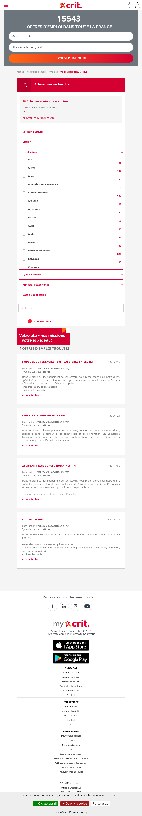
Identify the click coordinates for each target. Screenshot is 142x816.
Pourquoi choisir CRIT (71, 711)
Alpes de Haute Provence (43, 184)
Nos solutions (71, 715)
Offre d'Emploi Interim (71, 783)
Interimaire (71, 731)
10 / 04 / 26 (114, 466)
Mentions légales (71, 745)
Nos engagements (71, 677)
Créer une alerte (43, 321)
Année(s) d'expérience (73, 284)
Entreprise (71, 701)
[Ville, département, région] (71, 47)
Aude (31, 234)
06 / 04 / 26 (114, 519)
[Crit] (64, 606)
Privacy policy (78, 812)
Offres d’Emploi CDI (71, 788)
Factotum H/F (32, 519)
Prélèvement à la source (71, 771)
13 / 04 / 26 (114, 362)
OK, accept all (46, 803)
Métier (73, 142)
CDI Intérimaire (71, 690)
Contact (71, 695)
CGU (71, 749)
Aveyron (33, 242)
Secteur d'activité (73, 132)
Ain (30, 159)
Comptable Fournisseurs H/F (44, 415)
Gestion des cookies (71, 767)
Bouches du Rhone (39, 250)
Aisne (31, 167)
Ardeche (33, 200)
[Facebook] (52, 606)
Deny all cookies (74, 803)
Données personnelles (71, 754)
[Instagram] (75, 606)
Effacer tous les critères (39, 117)
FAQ (71, 724)
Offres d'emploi (71, 672)
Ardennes (34, 209)
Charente (33, 267)
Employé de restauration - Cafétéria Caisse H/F (58, 362)
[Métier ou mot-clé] (71, 36)
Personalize (100, 803)
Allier (31, 176)
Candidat (71, 668)
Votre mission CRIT (71, 681)
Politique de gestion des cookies (70, 763)
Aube (31, 225)
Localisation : (45, 368)
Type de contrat (73, 274)
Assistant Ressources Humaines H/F (49, 465)
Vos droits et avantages (71, 686)
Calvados (33, 259)
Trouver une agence (71, 736)
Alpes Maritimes (38, 192)
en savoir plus (30, 395)
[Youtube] (87, 606)
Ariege (32, 217)
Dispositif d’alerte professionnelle (71, 758)
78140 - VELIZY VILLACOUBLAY (41, 107)
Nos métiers (71, 706)
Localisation (73, 152)
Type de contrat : (36, 371)
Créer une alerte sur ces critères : (48, 101)
